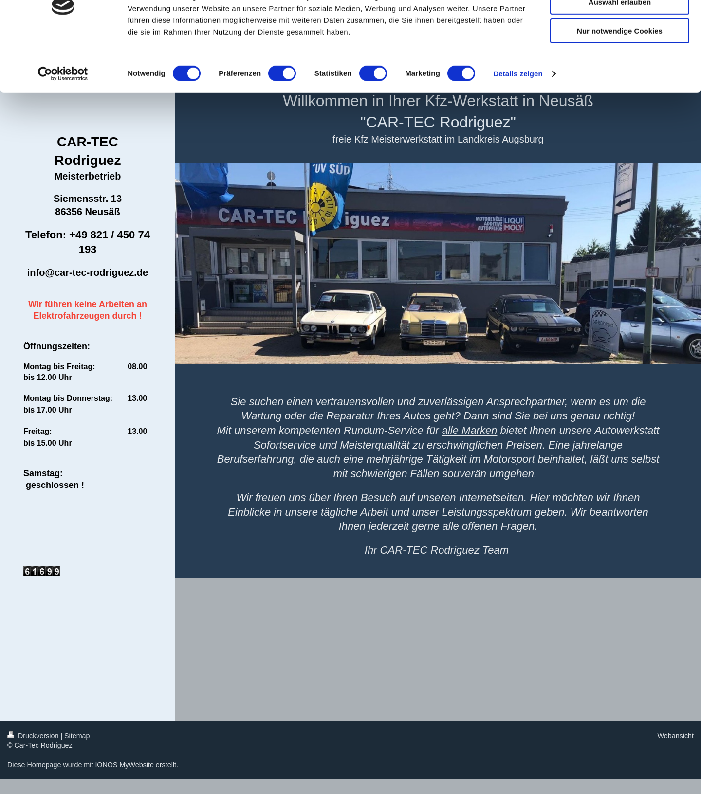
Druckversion (33, 736)
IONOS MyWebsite (124, 765)
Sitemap (77, 736)
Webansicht (676, 736)
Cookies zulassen (619, 24)
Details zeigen (517, 124)
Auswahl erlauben (620, 53)
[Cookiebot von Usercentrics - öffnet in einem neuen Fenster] (63, 124)
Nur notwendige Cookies (620, 81)
